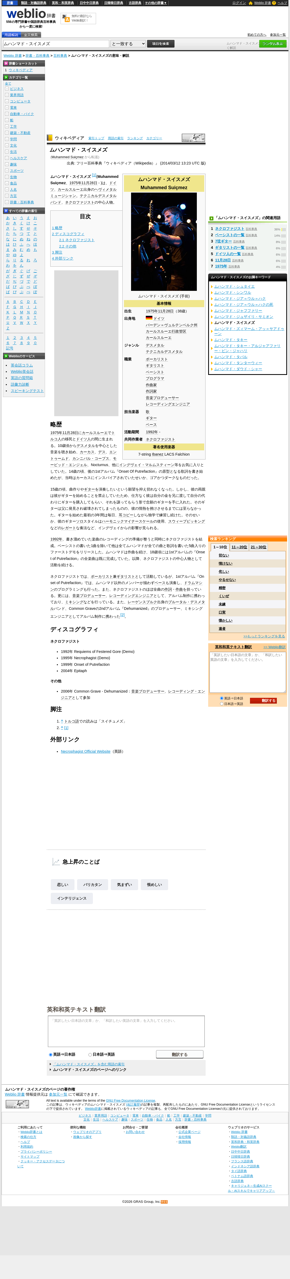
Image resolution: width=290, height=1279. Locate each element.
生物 (13, 177)
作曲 (179, 589)
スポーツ (17, 171)
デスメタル (155, 345)
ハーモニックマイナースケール (127, 521)
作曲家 (151, 385)
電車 (13, 108)
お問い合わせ (135, 1131)
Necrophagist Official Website (85, 751)
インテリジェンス (72, 898)
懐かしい (225, 620)
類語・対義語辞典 (33, 3)
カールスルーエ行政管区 (166, 331)
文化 (13, 145)
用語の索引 (116, 138)
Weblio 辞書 (262, 3)
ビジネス (17, 89)
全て (8, 83)
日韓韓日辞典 (113, 3)
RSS (164, 1201)
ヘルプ (282, 3)
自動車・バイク (22, 114)
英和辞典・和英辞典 (245, 1141)
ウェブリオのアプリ (87, 1131)
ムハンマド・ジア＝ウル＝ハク (240, 298)
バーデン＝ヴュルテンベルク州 (171, 325)
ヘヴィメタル (105, 189)
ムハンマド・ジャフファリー (238, 310)
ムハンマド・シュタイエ (234, 286)
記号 (9, 348)
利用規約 (27, 1146)
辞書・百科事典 (37, 56)
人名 (13, 190)
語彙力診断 (20, 384)
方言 (13, 196)
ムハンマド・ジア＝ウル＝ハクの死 (243, 304)
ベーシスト (155, 372)
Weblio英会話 (22, 371)
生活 (13, 152)
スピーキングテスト (27, 391)
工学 (13, 126)
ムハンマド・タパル (230, 357)
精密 (222, 588)
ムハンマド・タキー (230, 340)
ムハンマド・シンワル (232, 292)
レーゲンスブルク (142, 602)
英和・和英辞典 (63, 3)
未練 (222, 604)
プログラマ (155, 378)
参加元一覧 (278, 35)
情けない (225, 563)
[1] (94, 175)
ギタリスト (155, 365)
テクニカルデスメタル (164, 351)
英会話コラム (22, 365)
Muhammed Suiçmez (68, 157)
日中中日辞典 (89, 3)
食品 (13, 183)
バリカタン (92, 885)
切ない (224, 555)
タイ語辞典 (239, 1171)
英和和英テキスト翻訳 (76, 1009)
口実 (222, 612)
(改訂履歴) (133, 1104)
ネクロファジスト (160, 439)
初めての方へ (256, 35)
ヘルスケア (18, 158)
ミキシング (74, 602)
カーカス (87, 452)
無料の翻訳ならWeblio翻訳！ (82, 18)
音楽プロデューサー (162, 398)
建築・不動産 (20, 133)
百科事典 (60, 56)
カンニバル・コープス (90, 458)
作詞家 (151, 391)
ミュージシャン (63, 196)
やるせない (227, 580)
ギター (151, 418)
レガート (68, 528)
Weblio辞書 (93, 1109)
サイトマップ (30, 1156)
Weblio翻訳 (239, 1146)
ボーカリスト (157, 359)
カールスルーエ (159, 338)
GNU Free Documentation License (130, 1100)
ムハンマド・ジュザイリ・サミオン (243, 316)
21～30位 (258, 547)
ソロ (79, 521)
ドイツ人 (83, 439)
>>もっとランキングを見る (264, 636)
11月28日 (166, 311)
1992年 (152, 432)
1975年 (152, 311)
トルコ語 (71, 721)
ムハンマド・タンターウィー (238, 363)
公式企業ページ (189, 1131)
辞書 (10, 3)
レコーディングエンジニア (168, 404)
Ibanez (157, 454)
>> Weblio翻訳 (274, 647)
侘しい (224, 572)
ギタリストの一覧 (229, 247)
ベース (151, 424)
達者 (222, 629)
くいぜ (224, 596)
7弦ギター (223, 241)
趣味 (13, 164)
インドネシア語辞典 (245, 1166)
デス (102, 452)
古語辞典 (135, 3)
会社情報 (184, 1136)
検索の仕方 (28, 1136)
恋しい (62, 885)
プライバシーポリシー (36, 1151)
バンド (55, 202)
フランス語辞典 (242, 1161)
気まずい (124, 885)
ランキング (135, 138)
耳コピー (126, 515)
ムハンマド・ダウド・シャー (238, 369)
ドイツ (158, 318)
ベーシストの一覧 (229, 235)
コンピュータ (20, 101)
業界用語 (17, 95)
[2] (122, 615)
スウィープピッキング (186, 521)
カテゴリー (154, 138)
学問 (13, 139)
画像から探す (82, 1136)
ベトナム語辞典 (242, 1176)
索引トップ (96, 138)
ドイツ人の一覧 (228, 254)
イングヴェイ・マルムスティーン (146, 465)
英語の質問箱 (22, 378)
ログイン (239, 3)
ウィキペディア (69, 138)
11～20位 (239, 547)
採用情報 (184, 1141)
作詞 (168, 589)
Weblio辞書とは (31, 1131)
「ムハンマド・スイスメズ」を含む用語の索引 (89, 1064)
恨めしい (154, 885)
